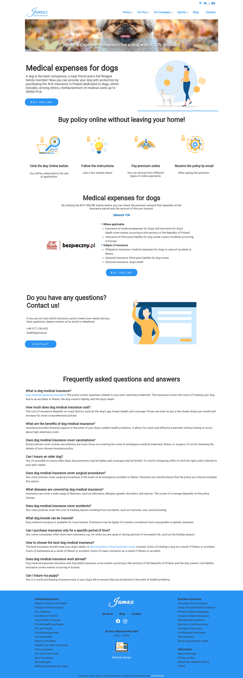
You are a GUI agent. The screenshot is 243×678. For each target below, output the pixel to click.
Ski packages (43, 661)
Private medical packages (193, 611)
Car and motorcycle (46, 653)
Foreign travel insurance (49, 607)
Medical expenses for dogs (51, 666)
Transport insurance (190, 628)
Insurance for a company (193, 603)
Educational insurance (191, 620)
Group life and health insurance (196, 607)
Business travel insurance (193, 624)
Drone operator (44, 649)
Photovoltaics (186, 636)
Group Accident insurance (193, 615)
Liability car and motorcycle (51, 645)
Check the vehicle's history (194, 661)
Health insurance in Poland (51, 603)
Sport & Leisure (44, 657)
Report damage (187, 653)
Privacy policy (186, 657)
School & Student (45, 641)
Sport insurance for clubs (193, 641)
